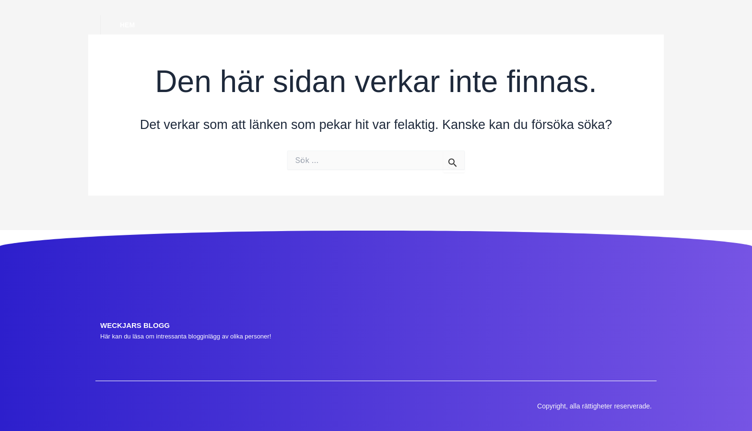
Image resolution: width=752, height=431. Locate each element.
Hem (127, 25)
